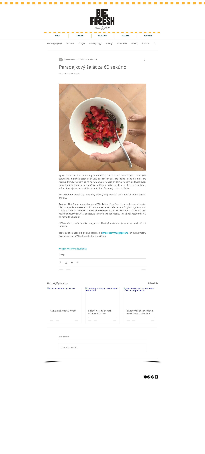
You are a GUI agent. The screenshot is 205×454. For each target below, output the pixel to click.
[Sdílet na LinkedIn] (72, 262)
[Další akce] (144, 59)
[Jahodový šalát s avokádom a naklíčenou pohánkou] (141, 296)
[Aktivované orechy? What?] (64, 296)
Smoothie (70, 43)
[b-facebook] (145, 377)
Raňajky (82, 43)
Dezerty (134, 43)
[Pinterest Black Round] (152, 377)
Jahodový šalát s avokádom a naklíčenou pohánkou (140, 312)
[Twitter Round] (148, 377)
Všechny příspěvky (54, 43)
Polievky (109, 43)
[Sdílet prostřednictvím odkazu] (77, 262)
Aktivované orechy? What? (63, 310)
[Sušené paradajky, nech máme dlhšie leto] (102, 296)
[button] (155, 43)
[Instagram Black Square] (156, 377)
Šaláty (61, 254)
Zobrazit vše (153, 283)
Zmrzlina (145, 43)
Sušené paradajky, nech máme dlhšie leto (100, 312)
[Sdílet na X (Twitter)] (66, 262)
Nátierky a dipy (95, 43)
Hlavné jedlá (122, 43)
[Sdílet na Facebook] (60, 262)
